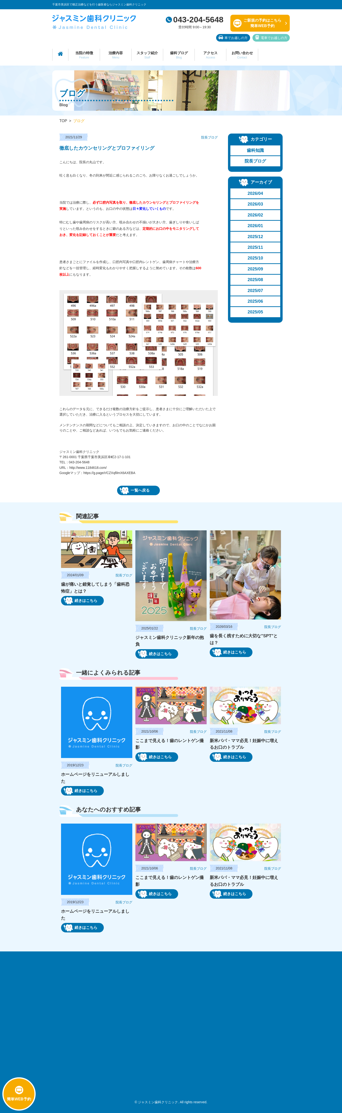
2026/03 (255, 204)
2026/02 (255, 215)
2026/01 (255, 225)
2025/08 (255, 279)
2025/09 (255, 269)
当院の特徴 (84, 55)
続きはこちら (80, 600)
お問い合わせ (242, 55)
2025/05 (255, 312)
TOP (63, 121)
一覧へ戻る (134, 490)
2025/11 (255, 247)
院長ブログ (255, 161)
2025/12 (255, 236)
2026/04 (255, 193)
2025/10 (255, 258)
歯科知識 (255, 150)
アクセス (210, 55)
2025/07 (255, 290)
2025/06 (255, 301)
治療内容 (115, 55)
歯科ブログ (179, 55)
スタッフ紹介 (147, 55)
